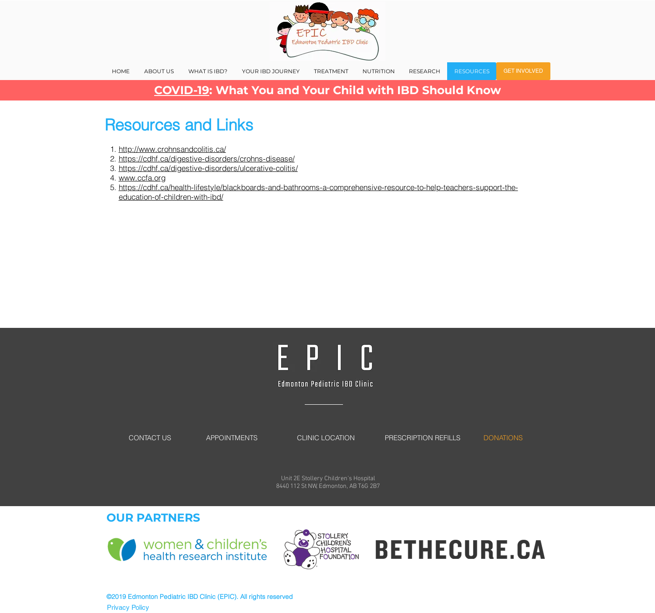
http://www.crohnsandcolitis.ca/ (172, 149)
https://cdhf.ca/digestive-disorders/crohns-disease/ (207, 158)
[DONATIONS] (503, 437)
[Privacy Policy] (127, 607)
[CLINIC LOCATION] (326, 437)
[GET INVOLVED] (523, 71)
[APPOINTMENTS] (231, 437)
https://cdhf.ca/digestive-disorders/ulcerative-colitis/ (208, 168)
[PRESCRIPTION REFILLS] (422, 437)
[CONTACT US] (149, 437)
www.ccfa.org (142, 177)
